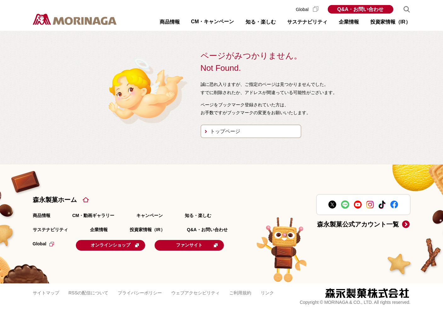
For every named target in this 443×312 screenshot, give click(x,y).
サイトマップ (46, 292)
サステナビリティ (50, 229)
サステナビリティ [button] (307, 22)
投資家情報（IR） (147, 229)
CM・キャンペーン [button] (212, 21)
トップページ (225, 131)
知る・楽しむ (198, 215)
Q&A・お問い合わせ (360, 9)
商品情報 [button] (170, 22)
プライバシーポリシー (140, 292)
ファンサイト (197, 245)
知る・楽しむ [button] (261, 22)
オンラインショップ (115, 245)
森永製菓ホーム (55, 199)
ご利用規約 (240, 292)
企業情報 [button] (349, 22)
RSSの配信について (89, 292)
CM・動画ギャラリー (93, 215)
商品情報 (41, 215)
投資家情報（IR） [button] (390, 22)
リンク (267, 292)
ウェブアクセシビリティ (195, 292)
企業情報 (99, 229)
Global (307, 9)
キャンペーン (149, 215)
